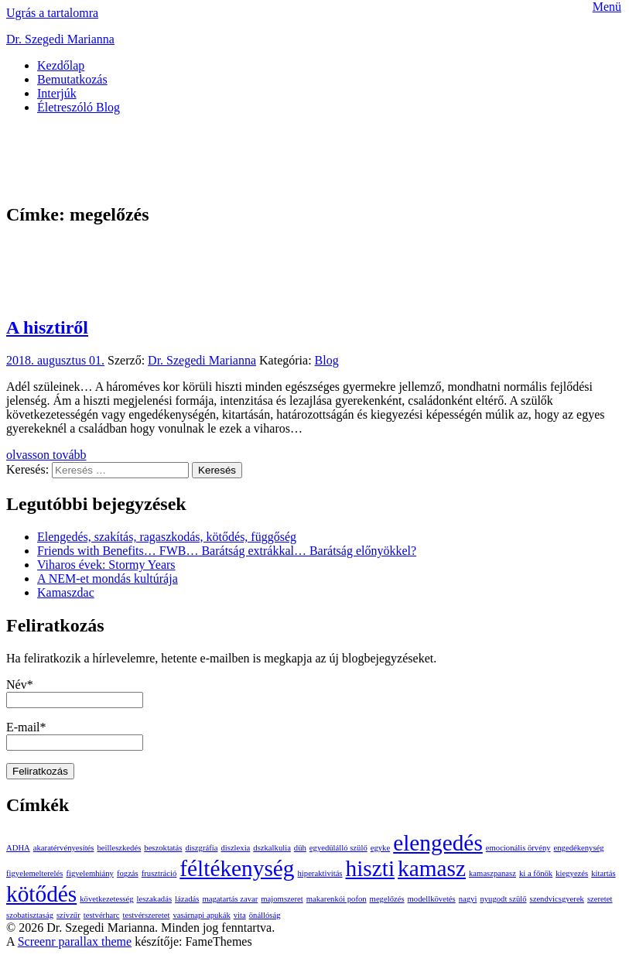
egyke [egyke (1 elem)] (380, 848)
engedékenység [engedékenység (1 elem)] (579, 848)
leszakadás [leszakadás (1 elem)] (155, 899)
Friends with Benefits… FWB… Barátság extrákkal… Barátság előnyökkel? (226, 550)
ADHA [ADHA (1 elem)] (18, 848)
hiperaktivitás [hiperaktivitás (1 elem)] (320, 873)
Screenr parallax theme (75, 941)
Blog (327, 360)
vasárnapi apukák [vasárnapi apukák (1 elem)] (201, 915)
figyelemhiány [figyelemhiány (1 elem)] (90, 873)
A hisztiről (47, 327)
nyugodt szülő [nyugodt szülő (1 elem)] (503, 899)
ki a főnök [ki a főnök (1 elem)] (535, 873)
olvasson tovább (46, 454)
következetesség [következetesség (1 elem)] (106, 899)
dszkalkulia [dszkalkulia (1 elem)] (272, 848)
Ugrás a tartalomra (52, 12)
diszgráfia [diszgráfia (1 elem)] (201, 848)
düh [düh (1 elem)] (300, 848)
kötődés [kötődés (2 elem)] (41, 893)
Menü (607, 6)
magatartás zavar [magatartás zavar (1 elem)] (230, 899)
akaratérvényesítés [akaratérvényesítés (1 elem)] (63, 848)
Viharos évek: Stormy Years (106, 564)
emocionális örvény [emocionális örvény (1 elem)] (518, 848)
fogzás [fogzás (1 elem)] (127, 873)
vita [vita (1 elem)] (240, 915)
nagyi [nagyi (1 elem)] (468, 899)
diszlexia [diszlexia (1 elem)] (235, 848)
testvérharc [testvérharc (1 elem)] (102, 915)
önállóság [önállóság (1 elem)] (265, 915)
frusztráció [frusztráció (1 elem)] (159, 873)
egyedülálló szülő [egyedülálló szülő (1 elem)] (338, 848)
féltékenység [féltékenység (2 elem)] (236, 868)
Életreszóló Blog (78, 107)
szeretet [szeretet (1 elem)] (600, 899)
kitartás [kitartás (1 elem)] (603, 873)
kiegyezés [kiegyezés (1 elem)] (572, 873)
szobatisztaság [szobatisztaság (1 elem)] (29, 915)
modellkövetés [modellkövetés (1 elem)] (432, 899)
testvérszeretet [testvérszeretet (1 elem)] (146, 915)
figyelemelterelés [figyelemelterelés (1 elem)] (34, 873)
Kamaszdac (65, 592)
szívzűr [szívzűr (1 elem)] (68, 915)
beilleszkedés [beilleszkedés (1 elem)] (119, 848)
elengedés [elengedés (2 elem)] (438, 842)
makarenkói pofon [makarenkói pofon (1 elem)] (336, 899)
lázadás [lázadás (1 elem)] (187, 899)
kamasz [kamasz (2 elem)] (432, 868)
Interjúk (57, 93)
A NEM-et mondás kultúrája (107, 578)
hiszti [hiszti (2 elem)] (370, 868)
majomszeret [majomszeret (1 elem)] (282, 899)
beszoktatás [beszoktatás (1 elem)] (163, 848)
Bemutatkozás (72, 79)
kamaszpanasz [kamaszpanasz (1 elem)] (492, 873)
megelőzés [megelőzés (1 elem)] (387, 899)
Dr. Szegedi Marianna (60, 39)
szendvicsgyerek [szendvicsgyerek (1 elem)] (557, 899)
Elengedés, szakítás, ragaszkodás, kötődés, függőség (166, 536)
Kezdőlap (60, 65)
